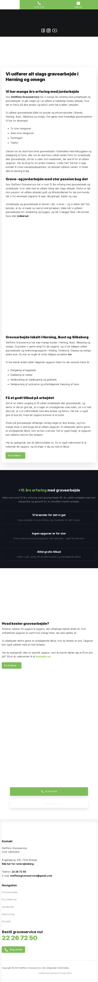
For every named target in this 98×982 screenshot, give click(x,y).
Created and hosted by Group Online (55, 973)
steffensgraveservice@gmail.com (31, 875)
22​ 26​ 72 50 (19, 938)
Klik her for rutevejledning (18, 863)
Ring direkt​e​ (13, 950)
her (70, 354)
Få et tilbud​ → (15, 455)
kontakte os (43, 656)
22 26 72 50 (19, 871)
